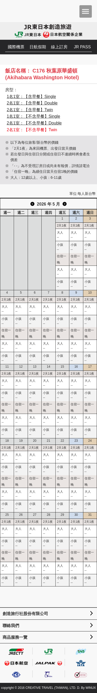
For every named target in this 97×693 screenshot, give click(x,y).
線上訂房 (59, 47)
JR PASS (82, 47)
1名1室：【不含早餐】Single (33, 116)
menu (85, 11)
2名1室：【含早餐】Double (32, 103)
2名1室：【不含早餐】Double (34, 123)
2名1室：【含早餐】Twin (30, 110)
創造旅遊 (19, 11)
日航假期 (37, 47)
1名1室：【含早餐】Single (31, 96)
